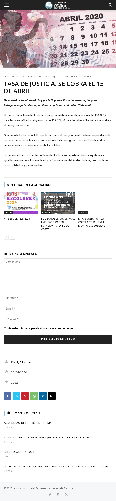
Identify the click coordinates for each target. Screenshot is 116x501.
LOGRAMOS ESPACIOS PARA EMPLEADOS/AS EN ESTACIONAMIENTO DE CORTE (58, 224)
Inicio (7, 76)
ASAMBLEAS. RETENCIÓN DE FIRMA (27, 423)
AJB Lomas (24, 362)
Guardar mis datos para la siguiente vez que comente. (40, 328)
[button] (6, 5)
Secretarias (18, 76)
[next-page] (12, 237)
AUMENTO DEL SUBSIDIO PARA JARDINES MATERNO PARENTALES (49, 437)
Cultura (8, 212)
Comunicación (34, 76)
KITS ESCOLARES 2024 (17, 218)
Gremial (46, 212)
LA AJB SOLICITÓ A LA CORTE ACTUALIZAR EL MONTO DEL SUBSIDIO (92, 222)
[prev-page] (6, 237)
